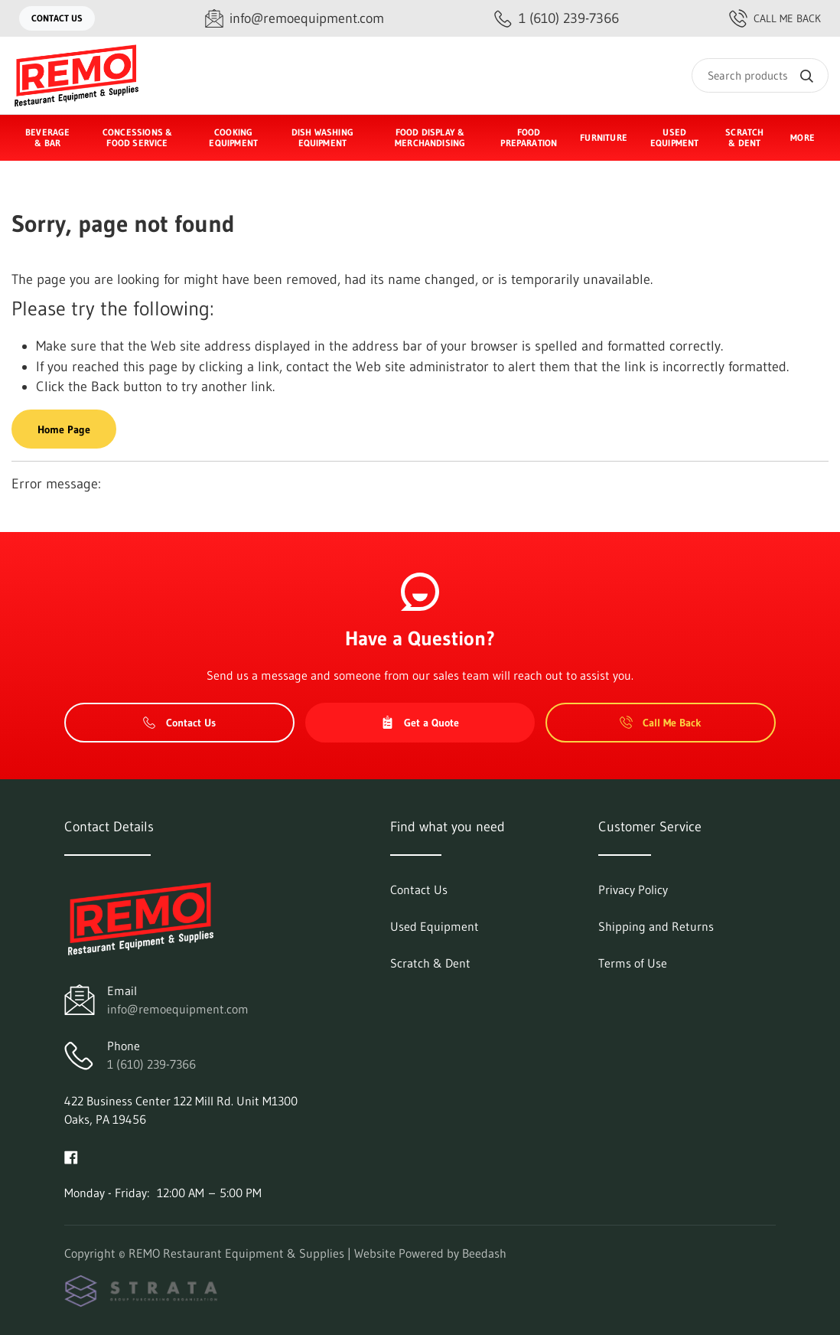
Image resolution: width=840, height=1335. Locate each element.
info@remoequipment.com (178, 1009)
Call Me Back (775, 18)
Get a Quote (420, 723)
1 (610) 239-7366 (151, 1064)
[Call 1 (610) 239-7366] (556, 18)
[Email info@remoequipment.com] (294, 18)
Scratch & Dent (744, 137)
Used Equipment (674, 137)
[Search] (760, 75)
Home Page (63, 429)
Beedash (484, 1253)
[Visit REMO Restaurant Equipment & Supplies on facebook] (71, 1156)
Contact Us (57, 18)
